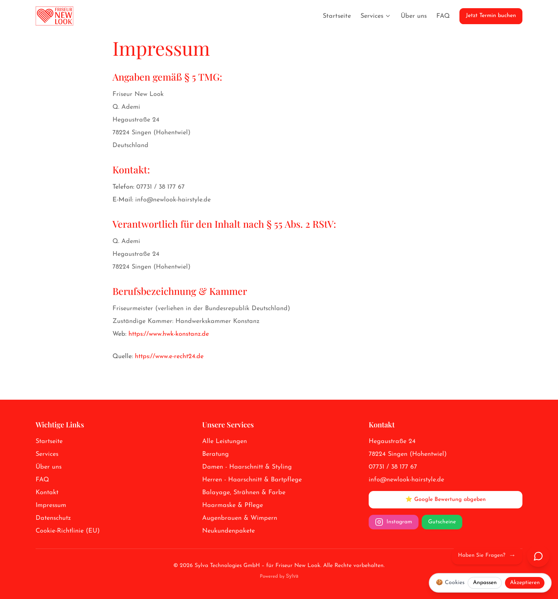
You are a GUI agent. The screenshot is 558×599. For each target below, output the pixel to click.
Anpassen (485, 582)
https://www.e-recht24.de (169, 356)
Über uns (414, 16)
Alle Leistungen (224, 441)
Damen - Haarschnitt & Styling (247, 467)
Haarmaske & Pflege (232, 505)
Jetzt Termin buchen (491, 15)
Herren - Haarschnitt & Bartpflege (252, 479)
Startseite (337, 16)
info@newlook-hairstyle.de (173, 199)
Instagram (393, 522)
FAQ (443, 16)
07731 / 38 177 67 (160, 187)
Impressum (51, 505)
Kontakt (47, 492)
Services (375, 16)
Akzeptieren (525, 582)
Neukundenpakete (228, 531)
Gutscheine (442, 522)
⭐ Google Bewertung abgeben (445, 499)
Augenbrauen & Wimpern (239, 518)
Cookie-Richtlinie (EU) (68, 531)
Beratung (215, 454)
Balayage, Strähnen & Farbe (243, 492)
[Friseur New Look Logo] (54, 16)
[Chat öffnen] (538, 556)
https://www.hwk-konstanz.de (168, 334)
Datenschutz (53, 518)
